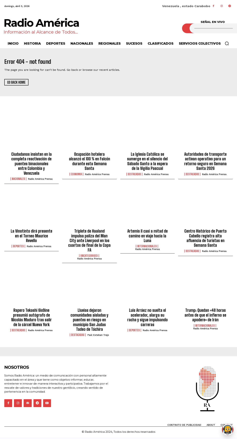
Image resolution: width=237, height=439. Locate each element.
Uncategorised (89, 257)
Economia (76, 176)
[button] (227, 43)
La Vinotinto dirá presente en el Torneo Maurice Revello (31, 238)
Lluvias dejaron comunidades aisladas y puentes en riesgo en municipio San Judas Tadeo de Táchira (89, 322)
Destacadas (134, 176)
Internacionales (147, 248)
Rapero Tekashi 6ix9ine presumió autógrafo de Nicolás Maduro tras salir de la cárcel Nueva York (31, 319)
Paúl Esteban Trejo (98, 337)
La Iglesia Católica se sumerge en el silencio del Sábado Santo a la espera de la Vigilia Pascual (147, 163)
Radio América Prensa (40, 181)
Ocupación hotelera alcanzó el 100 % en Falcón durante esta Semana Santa (89, 163)
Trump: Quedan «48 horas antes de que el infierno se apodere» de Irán (205, 317)
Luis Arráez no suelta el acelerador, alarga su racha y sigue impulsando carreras (147, 319)
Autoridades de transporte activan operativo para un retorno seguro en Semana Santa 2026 (205, 163)
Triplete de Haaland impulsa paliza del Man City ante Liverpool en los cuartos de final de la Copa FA (89, 242)
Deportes (18, 248)
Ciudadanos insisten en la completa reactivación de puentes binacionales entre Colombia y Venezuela (31, 166)
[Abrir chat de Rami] (227, 429)
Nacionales (18, 180)
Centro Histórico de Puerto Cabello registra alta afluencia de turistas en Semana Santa (205, 240)
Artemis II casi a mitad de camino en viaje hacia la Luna (147, 238)
